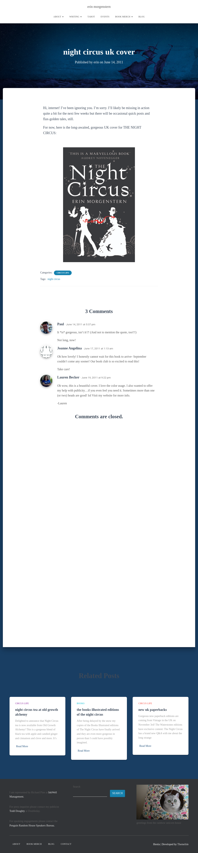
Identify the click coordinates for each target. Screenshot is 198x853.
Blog (142, 16)
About (58, 16)
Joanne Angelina (69, 348)
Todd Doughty (17, 811)
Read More (22, 746)
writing (75, 16)
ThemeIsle (182, 844)
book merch (124, 16)
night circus (54, 278)
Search (76, 786)
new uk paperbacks (152, 710)
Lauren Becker (68, 377)
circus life (63, 273)
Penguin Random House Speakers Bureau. (32, 825)
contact (66, 844)
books (81, 703)
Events (105, 16)
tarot (91, 16)
